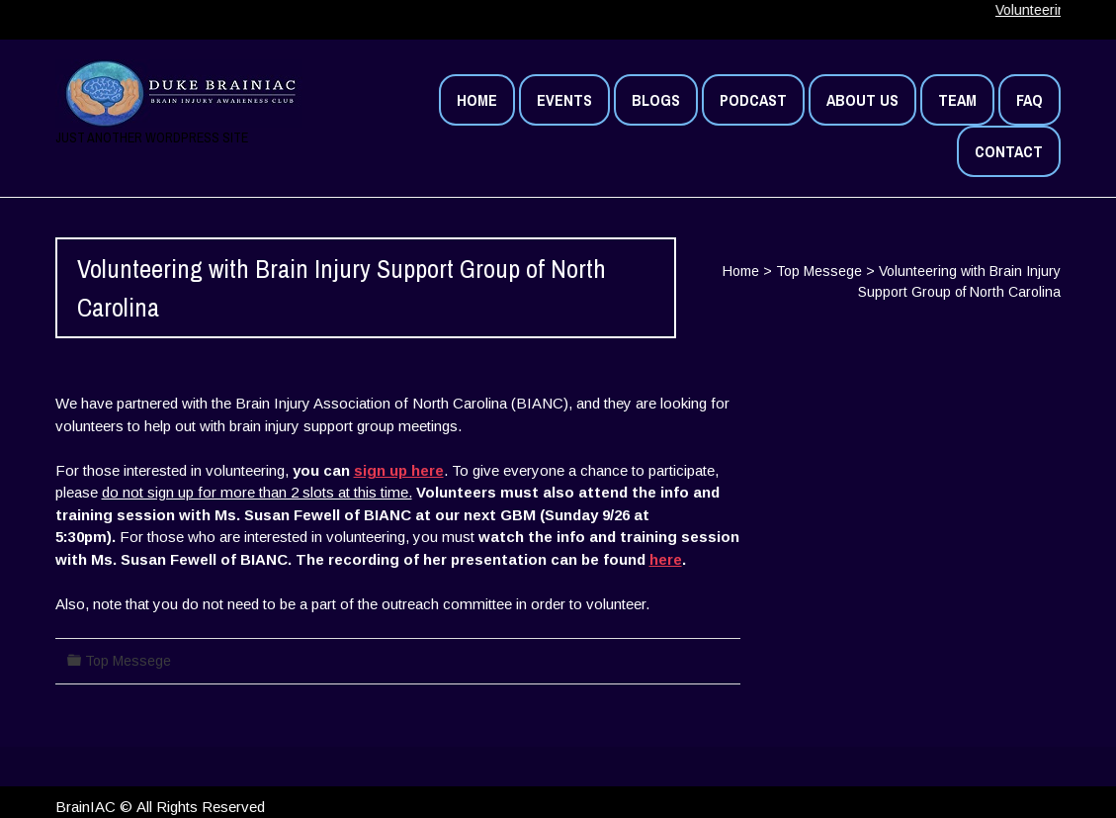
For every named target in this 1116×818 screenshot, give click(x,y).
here (665, 559)
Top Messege (819, 271)
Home (741, 271)
